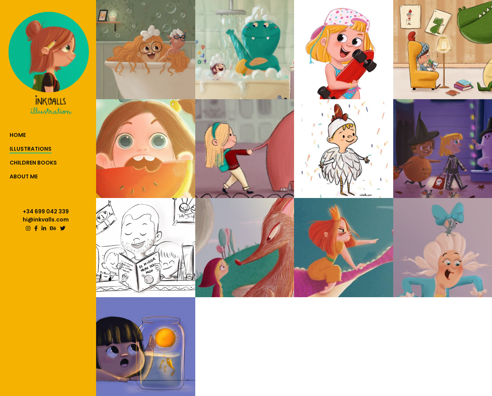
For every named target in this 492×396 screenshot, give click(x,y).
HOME (18, 135)
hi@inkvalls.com (46, 219)
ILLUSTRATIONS (31, 149)
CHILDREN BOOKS (33, 162)
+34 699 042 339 (46, 211)
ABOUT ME (24, 176)
